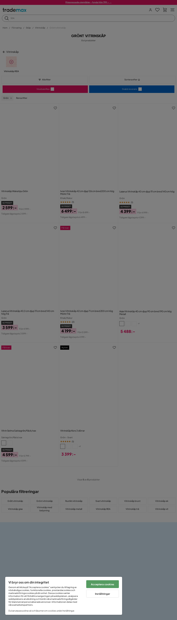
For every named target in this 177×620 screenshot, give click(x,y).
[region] (63, 596)
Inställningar (102, 593)
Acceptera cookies (102, 584)
